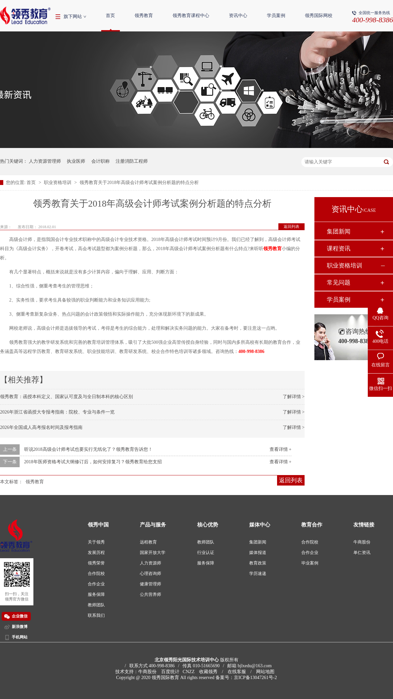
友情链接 (363, 524)
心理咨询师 (150, 573)
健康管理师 (150, 583)
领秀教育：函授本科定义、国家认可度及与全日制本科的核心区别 (66, 396)
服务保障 (96, 594)
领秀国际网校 (318, 15)
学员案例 (276, 15)
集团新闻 (338, 231)
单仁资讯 (361, 552)
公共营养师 (150, 594)
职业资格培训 (58, 182)
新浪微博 (20, 626)
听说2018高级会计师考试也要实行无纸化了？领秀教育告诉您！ (88, 449)
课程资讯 (338, 248)
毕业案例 (309, 563)
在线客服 (237, 671)
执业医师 (76, 161)
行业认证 (205, 552)
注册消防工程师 (132, 161)
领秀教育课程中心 (191, 15)
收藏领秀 (208, 671)
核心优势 (207, 524)
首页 (110, 15)
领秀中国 (98, 524)
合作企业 (96, 583)
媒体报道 (257, 552)
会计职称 (100, 161)
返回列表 (291, 226)
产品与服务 (153, 524)
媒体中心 (259, 524)
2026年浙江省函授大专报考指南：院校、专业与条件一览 (57, 412)
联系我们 (96, 615)
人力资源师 (150, 563)
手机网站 (20, 637)
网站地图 (265, 671)
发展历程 (96, 552)
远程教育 (148, 542)
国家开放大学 (152, 552)
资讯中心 (238, 15)
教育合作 (311, 524)
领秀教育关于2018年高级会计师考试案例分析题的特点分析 (139, 182)
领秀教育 (144, 15)
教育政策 (257, 563)
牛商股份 (361, 542)
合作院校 (96, 573)
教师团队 (96, 604)
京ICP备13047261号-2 (255, 677)
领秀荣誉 (96, 563)
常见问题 (338, 282)
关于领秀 (96, 542)
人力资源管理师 (45, 161)
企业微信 (20, 616)
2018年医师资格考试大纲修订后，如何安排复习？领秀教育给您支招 (93, 461)
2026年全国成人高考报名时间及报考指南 (41, 427)
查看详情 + (280, 449)
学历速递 (257, 573)
